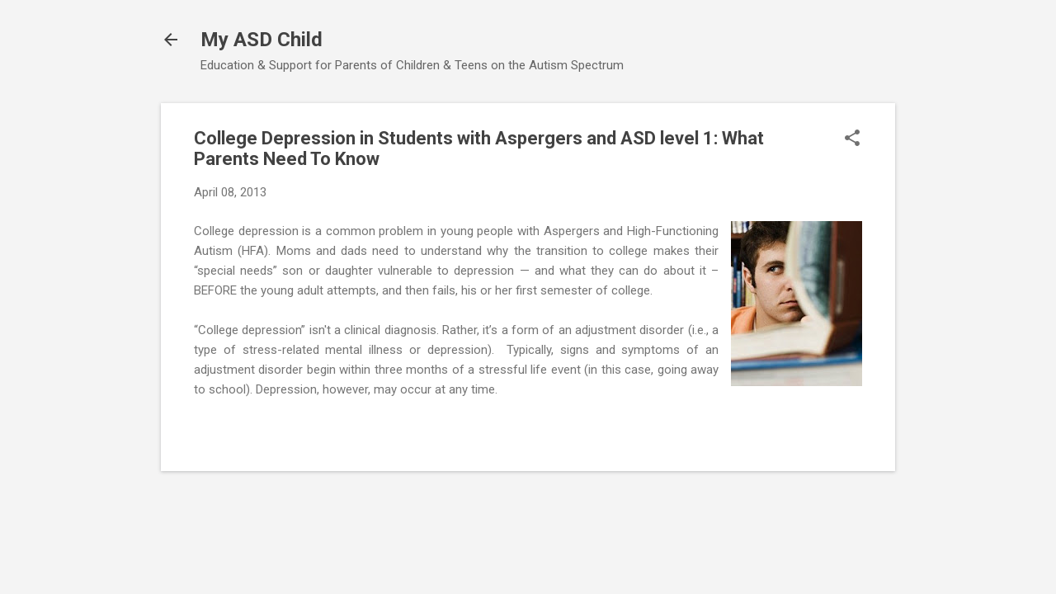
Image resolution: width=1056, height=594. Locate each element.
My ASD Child (261, 39)
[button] (852, 139)
